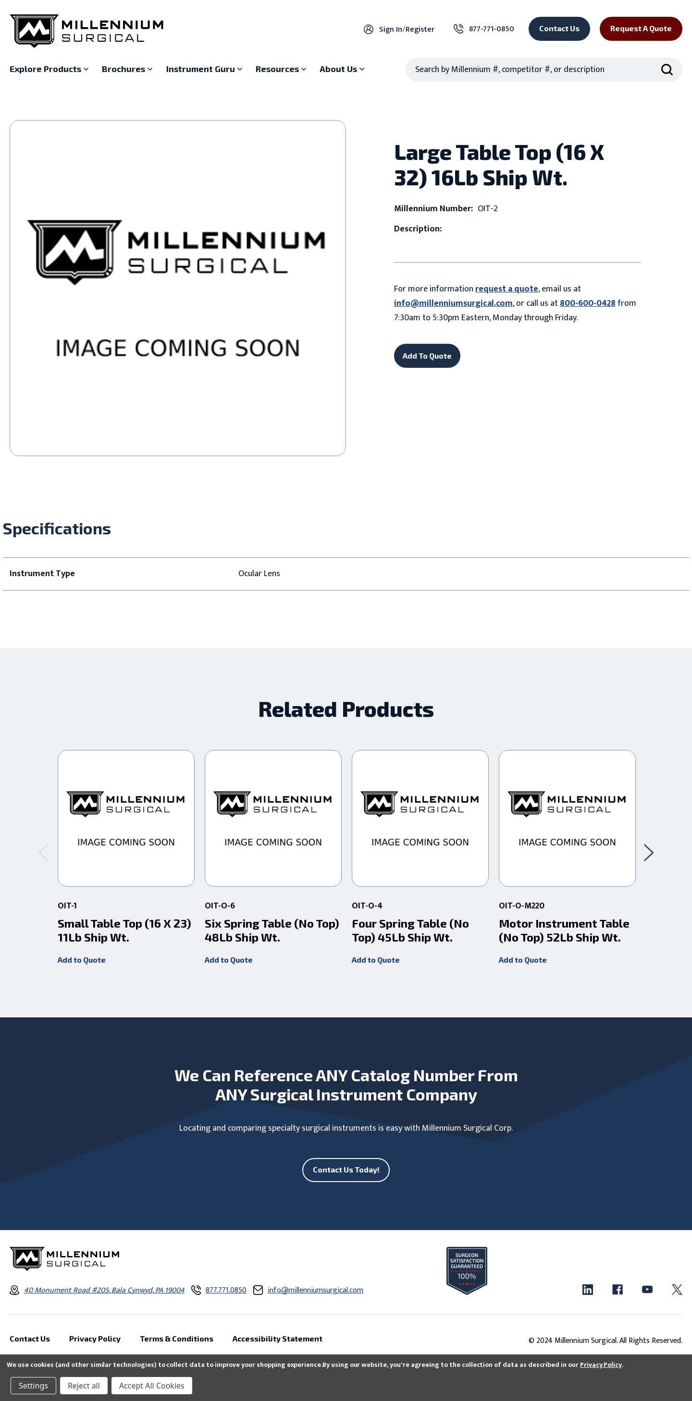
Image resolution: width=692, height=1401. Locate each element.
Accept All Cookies (152, 1385)
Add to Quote (82, 959)
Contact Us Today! (346, 1169)
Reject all (84, 1385)
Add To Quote (427, 355)
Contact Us (559, 28)
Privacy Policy (601, 1364)
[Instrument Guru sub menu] (205, 69)
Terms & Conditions (176, 1338)
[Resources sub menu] (282, 69)
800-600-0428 (588, 303)
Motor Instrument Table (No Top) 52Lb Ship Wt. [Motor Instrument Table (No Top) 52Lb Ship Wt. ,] (564, 930)
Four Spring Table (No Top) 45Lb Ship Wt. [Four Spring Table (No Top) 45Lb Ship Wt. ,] (410, 930)
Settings (33, 1385)
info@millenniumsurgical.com (453, 303)
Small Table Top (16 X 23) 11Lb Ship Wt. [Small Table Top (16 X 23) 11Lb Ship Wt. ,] (124, 930)
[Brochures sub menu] (128, 69)
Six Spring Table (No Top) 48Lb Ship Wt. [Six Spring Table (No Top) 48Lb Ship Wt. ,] (272, 930)
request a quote (506, 289)
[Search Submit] (667, 69)
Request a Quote (641, 28)
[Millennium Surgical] (86, 31)
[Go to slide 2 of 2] (43, 852)
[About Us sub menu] (343, 69)
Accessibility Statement (277, 1338)
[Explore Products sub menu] (50, 69)
